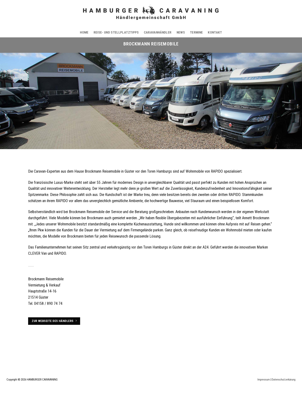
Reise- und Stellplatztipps (116, 32)
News (181, 32)
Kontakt (215, 32)
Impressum (264, 379)
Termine (196, 32)
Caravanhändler (158, 32)
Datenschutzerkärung (283, 379)
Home (84, 32)
